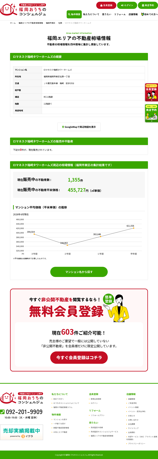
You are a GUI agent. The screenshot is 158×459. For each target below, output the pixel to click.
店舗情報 (131, 399)
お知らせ (131, 415)
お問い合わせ (133, 420)
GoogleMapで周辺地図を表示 (79, 127)
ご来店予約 (132, 403)
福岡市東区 (50, 23)
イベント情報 (133, 407)
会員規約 (131, 432)
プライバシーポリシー (136, 443)
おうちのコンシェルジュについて (66, 403)
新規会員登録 (96, 399)
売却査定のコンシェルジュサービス (104, 431)
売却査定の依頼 (97, 427)
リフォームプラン (97, 415)
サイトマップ (133, 428)
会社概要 (131, 424)
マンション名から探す (79, 272)
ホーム (13, 23)
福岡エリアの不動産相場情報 (31, 23)
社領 (60, 23)
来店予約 (148, 5)
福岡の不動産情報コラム (62, 407)
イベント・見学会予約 (136, 411)
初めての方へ (151, 14)
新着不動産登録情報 (61, 427)
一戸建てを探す (59, 423)
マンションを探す (60, 419)
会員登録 (106, 5)
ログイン (127, 5)
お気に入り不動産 (60, 432)
